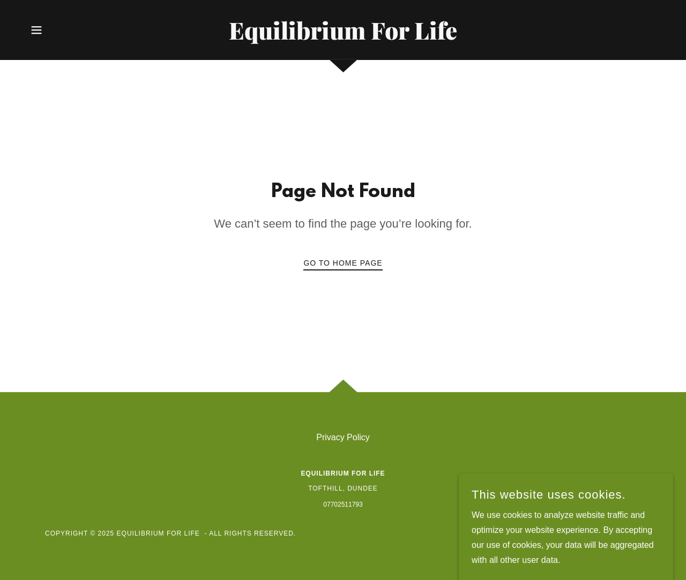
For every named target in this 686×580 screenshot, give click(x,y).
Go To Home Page (342, 263)
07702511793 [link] (342, 504)
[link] (343, 36)
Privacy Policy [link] (343, 437)
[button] (36, 30)
